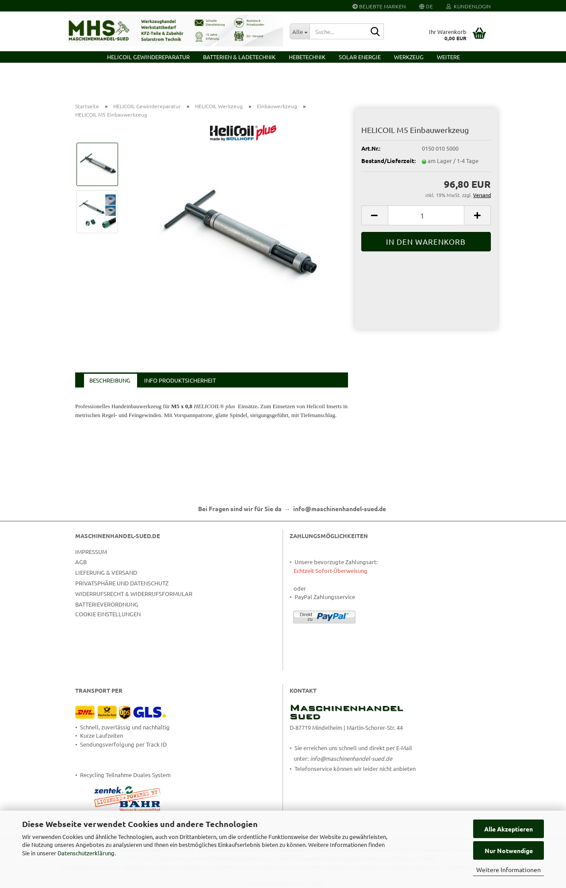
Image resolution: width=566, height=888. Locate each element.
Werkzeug (409, 57)
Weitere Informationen (508, 869)
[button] (426, 5)
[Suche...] (300, 31)
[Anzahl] (426, 215)
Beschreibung (109, 380)
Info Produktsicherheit (180, 380)
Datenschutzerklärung (86, 853)
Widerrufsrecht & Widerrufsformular (133, 593)
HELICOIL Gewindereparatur (148, 57)
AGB (81, 561)
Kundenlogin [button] (468, 6)
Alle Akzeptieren (508, 829)
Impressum (91, 551)
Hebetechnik (307, 57)
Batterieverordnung (106, 604)
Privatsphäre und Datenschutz (121, 583)
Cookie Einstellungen (108, 614)
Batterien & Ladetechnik (239, 57)
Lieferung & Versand (106, 572)
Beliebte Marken (379, 6)
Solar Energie (360, 57)
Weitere (448, 57)
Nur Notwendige (509, 850)
